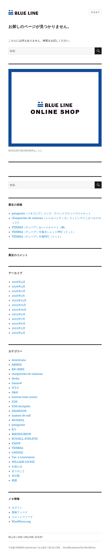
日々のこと (18, 471)
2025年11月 (19, 305)
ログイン (17, 507)
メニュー (95, 12)
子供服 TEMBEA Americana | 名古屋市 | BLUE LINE (34, 547)
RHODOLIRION (21, 434)
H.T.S (15, 387)
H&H (15, 392)
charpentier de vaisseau (27, 374)
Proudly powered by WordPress (79, 547)
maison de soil (21, 415)
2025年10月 (19, 309)
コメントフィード (22, 516)
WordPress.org (21, 521)
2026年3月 (18, 286)
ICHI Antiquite (21, 406)
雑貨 (14, 480)
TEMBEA (17, 448)
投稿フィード (20, 512)
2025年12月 (19, 300)
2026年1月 (18, 295)
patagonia (18, 424)
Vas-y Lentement (23, 457)
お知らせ (17, 466)
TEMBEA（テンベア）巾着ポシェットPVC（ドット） (44, 232)
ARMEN (17, 364)
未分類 (16, 475)
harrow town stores (24, 397)
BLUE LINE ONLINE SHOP (25, 537)
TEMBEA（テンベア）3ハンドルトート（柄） (39, 227)
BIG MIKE (18, 369)
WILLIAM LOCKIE (23, 461)
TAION (16, 443)
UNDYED (17, 452)
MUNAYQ (18, 420)
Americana (19, 360)
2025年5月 (18, 328)
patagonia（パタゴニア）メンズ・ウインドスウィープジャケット (51, 213)
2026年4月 (18, 281)
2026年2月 (18, 291)
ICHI (14, 401)
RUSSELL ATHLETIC (25, 438)
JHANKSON (19, 411)
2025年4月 (18, 332)
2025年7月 (18, 318)
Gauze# (17, 383)
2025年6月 (18, 323)
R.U (14, 429)
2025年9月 (18, 314)
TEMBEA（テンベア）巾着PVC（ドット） (37, 236)
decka (15, 378)
